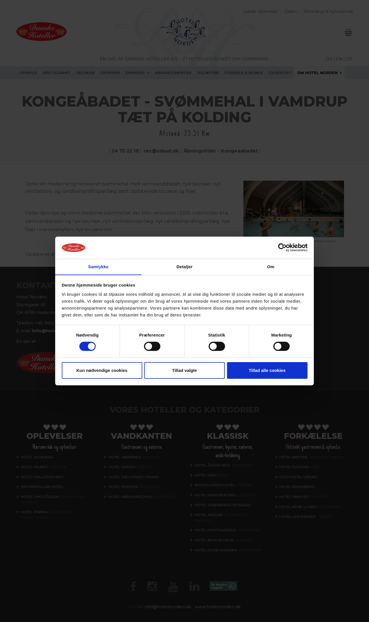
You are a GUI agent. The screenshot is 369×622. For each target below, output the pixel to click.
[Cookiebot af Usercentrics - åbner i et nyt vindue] (282, 247)
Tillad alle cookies (267, 370)
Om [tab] (270, 266)
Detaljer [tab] (184, 266)
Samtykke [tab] (98, 266)
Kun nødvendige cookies (102, 370)
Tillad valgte (184, 370)
